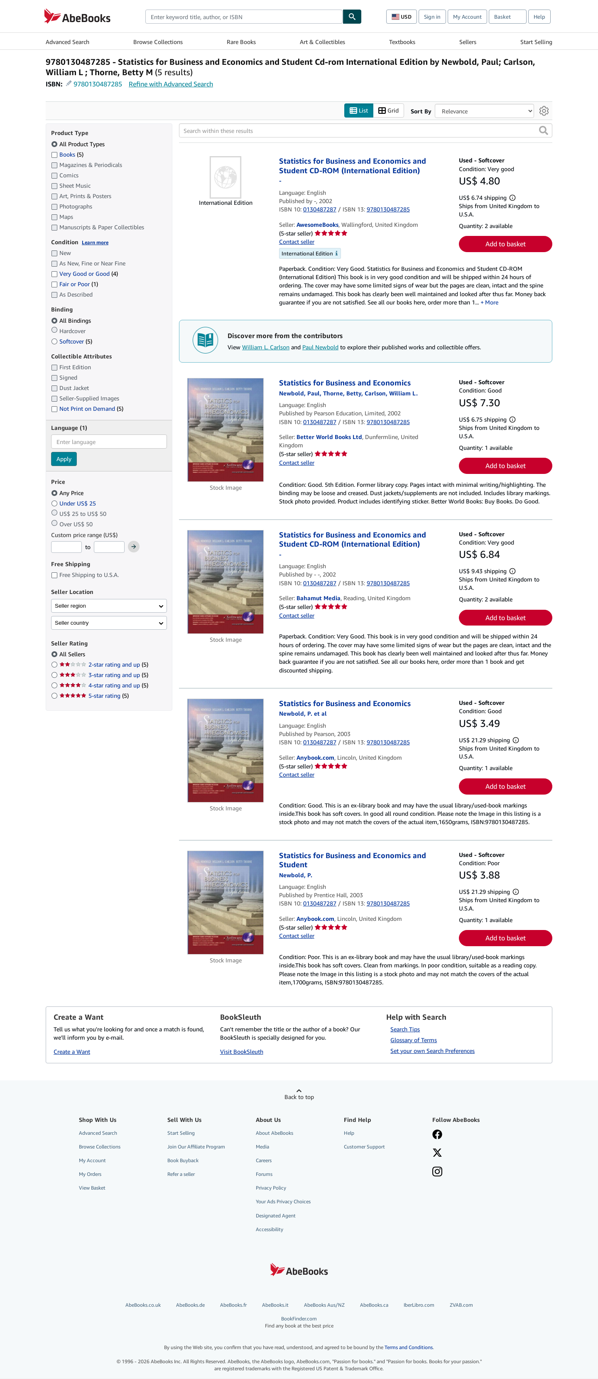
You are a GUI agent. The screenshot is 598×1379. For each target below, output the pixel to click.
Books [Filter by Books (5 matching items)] (67, 154)
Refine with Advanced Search (171, 84)
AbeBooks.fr (233, 1305)
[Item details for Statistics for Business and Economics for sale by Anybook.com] (225, 750)
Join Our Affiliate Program (196, 1146)
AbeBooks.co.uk (143, 1305)
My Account (467, 16)
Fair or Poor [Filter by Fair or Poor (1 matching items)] (74, 284)
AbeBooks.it (275, 1305)
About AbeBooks (274, 1133)
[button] (543, 130)
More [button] (491, 302)
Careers (264, 1161)
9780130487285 (98, 84)
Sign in (432, 16)
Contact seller (296, 241)
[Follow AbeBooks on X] (437, 1153)
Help (539, 16)
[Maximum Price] (109, 547)
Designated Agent (276, 1215)
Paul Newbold (320, 347)
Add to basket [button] (505, 244)
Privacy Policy (271, 1188)
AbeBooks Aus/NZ (324, 1305)
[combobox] (244, 17)
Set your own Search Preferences (432, 1050)
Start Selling (536, 41)
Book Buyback (183, 1161)
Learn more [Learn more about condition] (95, 242)
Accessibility (269, 1229)
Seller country (72, 623)
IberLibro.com (419, 1305)
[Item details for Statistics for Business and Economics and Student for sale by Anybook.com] (225, 903)
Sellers (467, 41)
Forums (264, 1174)
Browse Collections (158, 41)
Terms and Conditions (409, 1348)
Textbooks (402, 41)
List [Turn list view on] (359, 111)
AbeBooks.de (190, 1305)
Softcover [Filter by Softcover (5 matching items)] (71, 341)
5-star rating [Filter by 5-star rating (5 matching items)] (94, 695)
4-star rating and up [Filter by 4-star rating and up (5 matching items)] (103, 685)
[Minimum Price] (66, 547)
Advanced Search (67, 41)
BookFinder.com (299, 1323)
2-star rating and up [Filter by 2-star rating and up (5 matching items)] (103, 664)
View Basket (92, 1188)
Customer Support (364, 1146)
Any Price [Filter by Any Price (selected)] (68, 492)
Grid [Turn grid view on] (388, 111)
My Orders (90, 1174)
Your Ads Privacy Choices (283, 1202)
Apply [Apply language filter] (63, 459)
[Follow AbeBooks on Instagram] (437, 1173)
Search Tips (405, 1029)
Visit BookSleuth (241, 1051)
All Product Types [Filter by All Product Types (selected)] (78, 143)
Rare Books (241, 41)
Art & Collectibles (322, 41)
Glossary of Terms (413, 1039)
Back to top (299, 1096)
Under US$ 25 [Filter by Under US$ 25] (74, 503)
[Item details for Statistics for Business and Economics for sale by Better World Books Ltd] (225, 430)
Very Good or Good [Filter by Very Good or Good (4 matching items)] (84, 273)
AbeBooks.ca (374, 1305)
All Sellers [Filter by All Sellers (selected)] (73, 654)
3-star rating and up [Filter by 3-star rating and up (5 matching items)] (103, 675)
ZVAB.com (461, 1305)
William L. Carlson (265, 347)
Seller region (70, 606)
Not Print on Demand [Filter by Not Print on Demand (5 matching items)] (87, 408)
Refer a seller (181, 1174)
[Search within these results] (365, 131)
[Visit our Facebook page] (437, 1135)
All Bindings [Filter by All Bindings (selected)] (72, 320)
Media (262, 1146)
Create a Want (72, 1051)
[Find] (352, 17)
